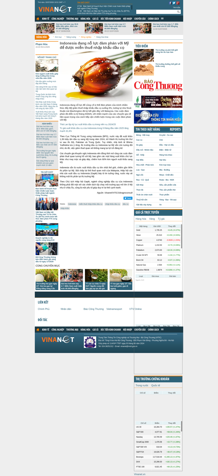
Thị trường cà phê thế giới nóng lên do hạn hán (166, 51)
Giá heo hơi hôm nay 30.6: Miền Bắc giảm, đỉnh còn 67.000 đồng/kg (67, 26)
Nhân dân (66, 309)
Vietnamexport (114, 309)
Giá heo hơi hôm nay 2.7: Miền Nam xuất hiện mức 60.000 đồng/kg (115, 26)
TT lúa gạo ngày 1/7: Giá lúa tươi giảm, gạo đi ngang (120, 286)
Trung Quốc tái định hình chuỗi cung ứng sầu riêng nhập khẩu (46, 96)
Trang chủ (37, 18)
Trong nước (142, 385)
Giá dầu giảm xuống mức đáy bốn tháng (46, 82)
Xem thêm (162, 18)
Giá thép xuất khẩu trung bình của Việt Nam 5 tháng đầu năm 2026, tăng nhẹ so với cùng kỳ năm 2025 (47, 105)
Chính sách (153, 19)
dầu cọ (125, 204)
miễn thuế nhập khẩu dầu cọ (90, 204)
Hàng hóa (85, 19)
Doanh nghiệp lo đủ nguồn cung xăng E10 (45, 239)
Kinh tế (45, 19)
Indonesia (72, 204)
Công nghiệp (57, 19)
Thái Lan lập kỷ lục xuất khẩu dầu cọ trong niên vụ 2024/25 (88, 124)
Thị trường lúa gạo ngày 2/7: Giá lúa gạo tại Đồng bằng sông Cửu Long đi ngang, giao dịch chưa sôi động (46, 288)
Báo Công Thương (94, 309)
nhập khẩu (65, 208)
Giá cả (95, 19)
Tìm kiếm (176, 7)
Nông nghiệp (86, 37)
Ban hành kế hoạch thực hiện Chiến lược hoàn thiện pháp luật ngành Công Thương (103, 7)
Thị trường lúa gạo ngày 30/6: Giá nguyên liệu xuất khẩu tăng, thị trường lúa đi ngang (46, 154)
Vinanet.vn (139, 474)
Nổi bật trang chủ (47, 57)
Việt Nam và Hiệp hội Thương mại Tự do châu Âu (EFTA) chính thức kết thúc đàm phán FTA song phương (103, 12)
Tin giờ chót (83, 3)
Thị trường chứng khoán (152, 379)
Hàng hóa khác (102, 37)
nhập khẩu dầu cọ (112, 204)
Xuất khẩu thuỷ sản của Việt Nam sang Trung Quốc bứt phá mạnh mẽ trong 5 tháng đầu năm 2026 (47, 115)
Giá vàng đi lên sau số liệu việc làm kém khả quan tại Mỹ (46, 89)
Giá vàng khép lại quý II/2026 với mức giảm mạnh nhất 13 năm (45, 163)
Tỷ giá (161, 219)
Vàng (152, 219)
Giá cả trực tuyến (147, 213)
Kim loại (58, 37)
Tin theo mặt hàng (148, 129)
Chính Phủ (44, 309)
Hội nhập (127, 19)
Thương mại (72, 19)
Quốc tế (155, 385)
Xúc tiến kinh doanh (111, 19)
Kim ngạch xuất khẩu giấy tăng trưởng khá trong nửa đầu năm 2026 (47, 76)
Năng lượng (71, 37)
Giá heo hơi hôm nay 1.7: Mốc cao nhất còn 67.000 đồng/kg (165, 25)
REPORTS (175, 129)
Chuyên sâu (140, 19)
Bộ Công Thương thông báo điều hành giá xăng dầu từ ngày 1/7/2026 (46, 259)
